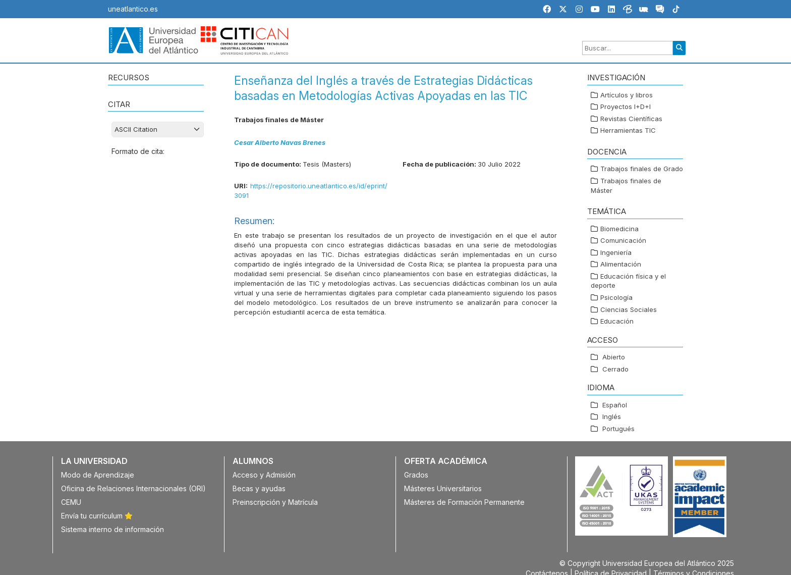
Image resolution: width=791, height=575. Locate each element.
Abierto (613, 357)
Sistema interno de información (112, 529)
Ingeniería (616, 252)
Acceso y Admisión (264, 475)
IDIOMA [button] (600, 387)
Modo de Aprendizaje (97, 475)
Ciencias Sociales (628, 309)
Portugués (618, 429)
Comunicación (623, 240)
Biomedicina (619, 229)
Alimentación (620, 264)
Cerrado (615, 369)
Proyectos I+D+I (625, 106)
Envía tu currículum (97, 515)
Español (614, 405)
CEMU (71, 502)
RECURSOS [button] (128, 77)
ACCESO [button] (602, 340)
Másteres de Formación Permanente (464, 502)
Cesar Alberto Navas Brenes (279, 142)
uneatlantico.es (133, 9)
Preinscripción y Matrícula (275, 502)
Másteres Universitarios (443, 488)
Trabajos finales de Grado (641, 169)
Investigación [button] (616, 77)
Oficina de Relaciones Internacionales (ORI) (133, 488)
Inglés (611, 416)
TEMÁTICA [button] (606, 211)
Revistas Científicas (631, 119)
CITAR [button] (119, 104)
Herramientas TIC (628, 130)
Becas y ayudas (259, 488)
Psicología (616, 297)
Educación (617, 321)
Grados (416, 475)
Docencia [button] (607, 151)
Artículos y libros (626, 95)
